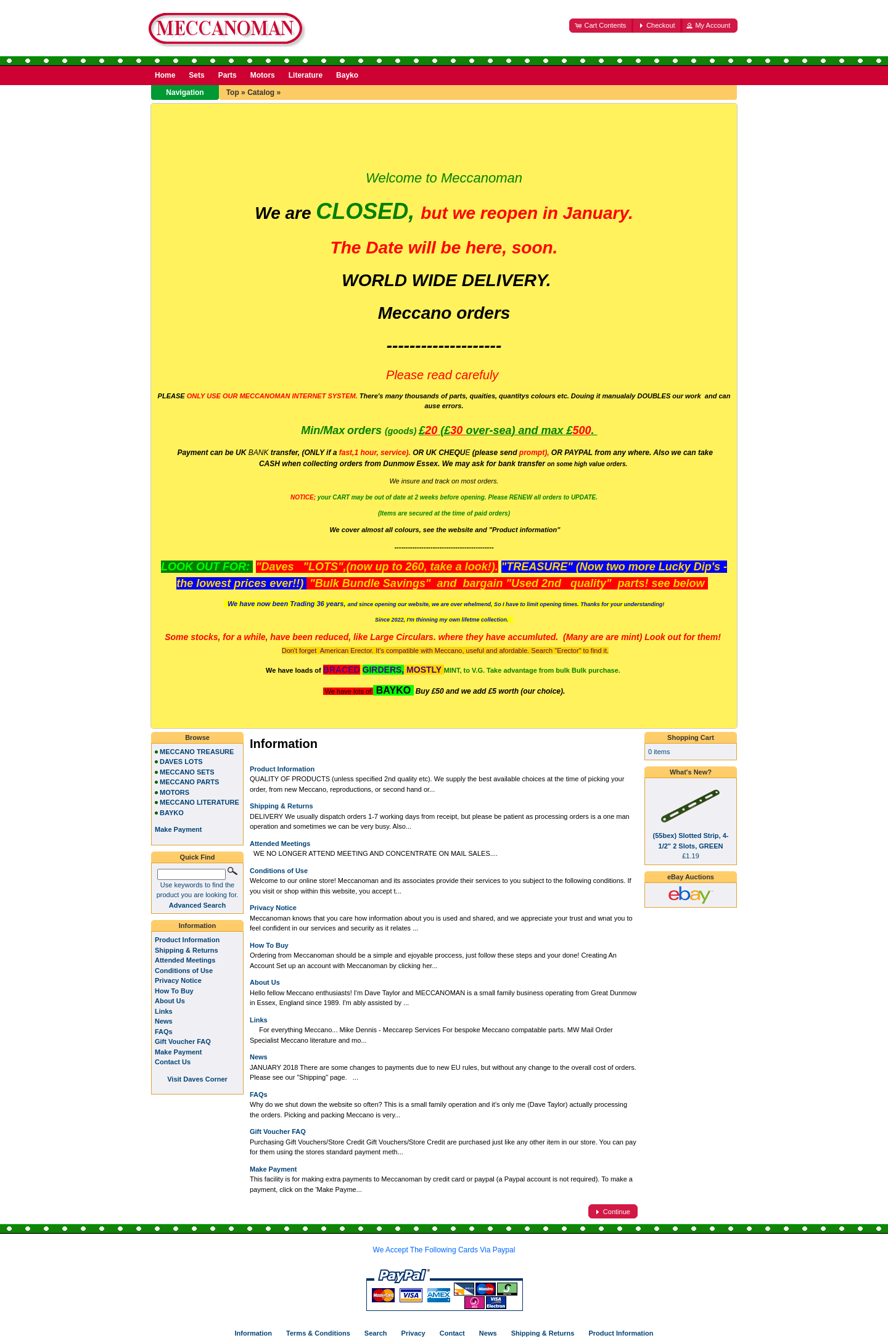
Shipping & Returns (281, 806)
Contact (452, 1333)
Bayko (347, 75)
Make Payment (273, 1169)
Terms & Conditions (318, 1333)
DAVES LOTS (181, 761)
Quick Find (197, 857)
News (259, 1057)
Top (232, 92)
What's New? (691, 772)
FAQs (259, 1094)
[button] (601, 25)
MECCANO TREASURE (197, 751)
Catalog (260, 92)
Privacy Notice (273, 907)
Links (259, 1020)
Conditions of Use (279, 870)
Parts (227, 75)
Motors (262, 75)
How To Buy (269, 945)
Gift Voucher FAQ (278, 1131)
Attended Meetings (280, 843)
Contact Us (173, 1062)
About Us (265, 982)
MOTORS (174, 792)
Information (197, 925)
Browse (197, 737)
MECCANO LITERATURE (199, 802)
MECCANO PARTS (189, 782)
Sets (196, 75)
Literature (306, 75)
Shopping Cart (690, 737)
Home (165, 75)
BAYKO (172, 812)
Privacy (413, 1333)
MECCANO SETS (187, 772)
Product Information (282, 769)
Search (375, 1333)
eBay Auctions (690, 877)
